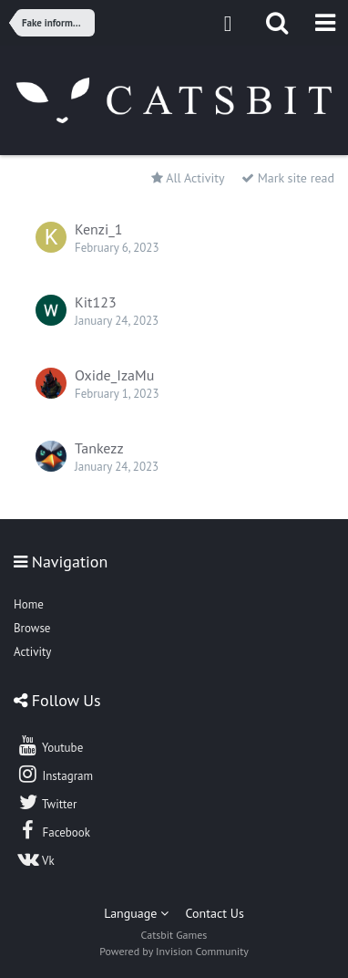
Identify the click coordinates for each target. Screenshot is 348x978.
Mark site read (287, 178)
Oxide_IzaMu (114, 375)
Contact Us (215, 913)
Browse (32, 628)
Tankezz (99, 448)
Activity (32, 652)
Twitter (46, 802)
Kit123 (96, 302)
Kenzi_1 (99, 229)
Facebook (53, 830)
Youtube (49, 745)
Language (136, 913)
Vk (35, 858)
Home (29, 604)
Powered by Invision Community (174, 951)
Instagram (54, 774)
